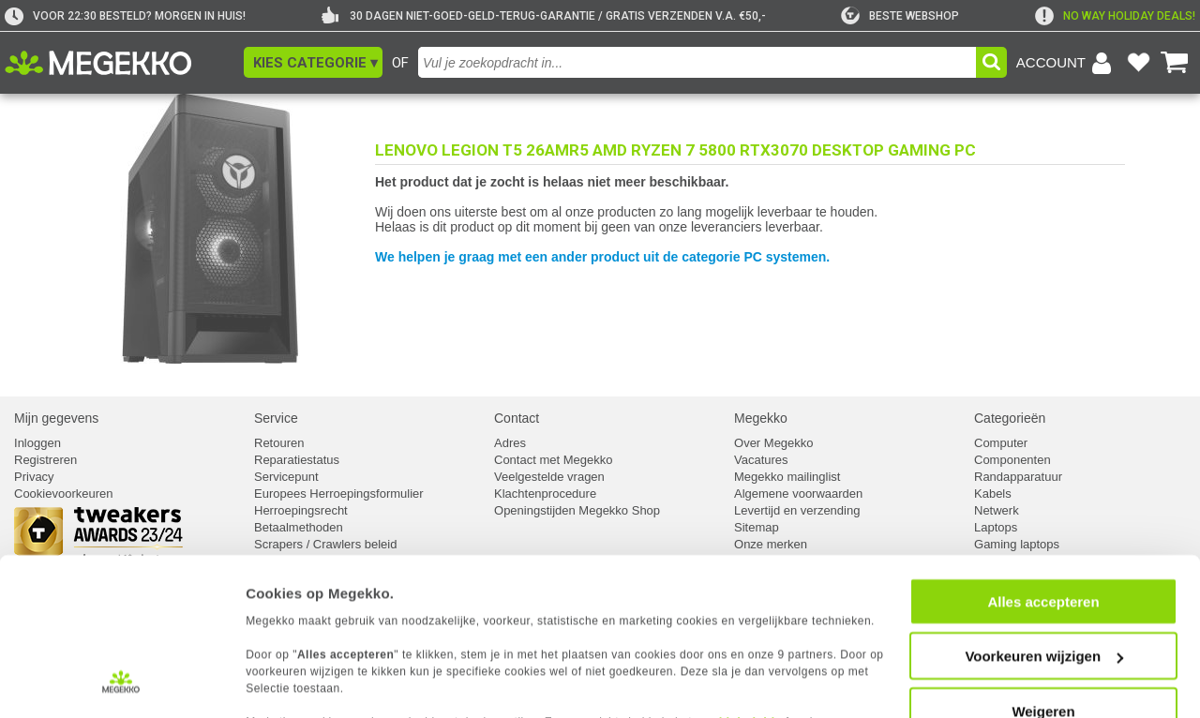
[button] (313, 62)
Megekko (761, 418)
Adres (510, 443)
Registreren (45, 460)
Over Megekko (774, 443)
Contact (516, 418)
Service (276, 418)
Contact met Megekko (553, 460)
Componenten (1012, 460)
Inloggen (37, 443)
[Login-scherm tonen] (1067, 63)
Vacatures (761, 460)
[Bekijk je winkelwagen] (1175, 63)
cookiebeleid (735, 630)
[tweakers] (900, 16)
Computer (1001, 443)
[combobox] (697, 62)
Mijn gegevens (56, 418)
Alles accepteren (1043, 510)
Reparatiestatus (296, 460)
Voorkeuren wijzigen (1044, 566)
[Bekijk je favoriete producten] (1138, 63)
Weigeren (1043, 620)
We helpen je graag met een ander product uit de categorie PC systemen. (602, 256)
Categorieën (1009, 418)
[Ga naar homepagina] (119, 63)
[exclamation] (1115, 16)
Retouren (279, 443)
